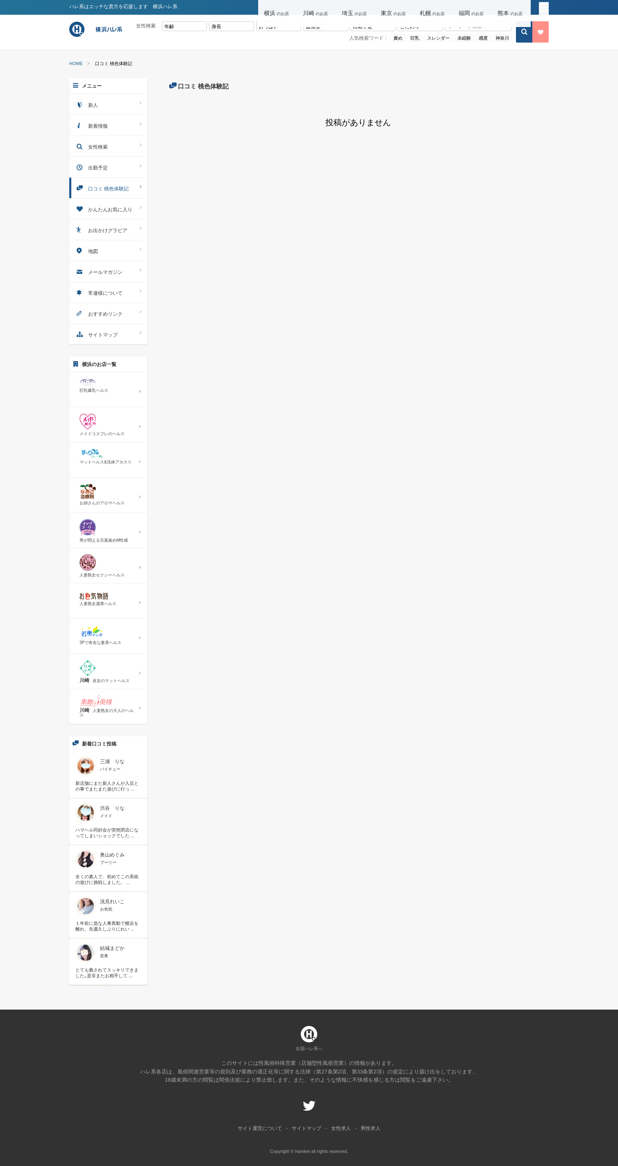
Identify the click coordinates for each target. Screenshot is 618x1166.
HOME (76, 63)
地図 (108, 250)
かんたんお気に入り (108, 208)
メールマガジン (108, 271)
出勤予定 (108, 167)
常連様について (108, 292)
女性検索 (108, 146)
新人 (108, 104)
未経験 (464, 38)
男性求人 (370, 1128)
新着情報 (108, 125)
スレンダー (438, 38)
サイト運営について (260, 1128)
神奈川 (502, 38)
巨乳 (414, 38)
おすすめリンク (108, 313)
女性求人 (341, 1128)
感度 (483, 38)
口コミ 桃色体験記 (108, 188)
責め (397, 38)
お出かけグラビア (108, 229)
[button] (277, 7)
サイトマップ (108, 334)
